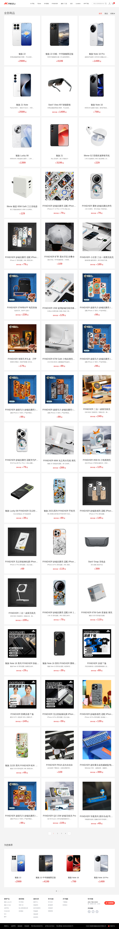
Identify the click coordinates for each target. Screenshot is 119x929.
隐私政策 (20, 926)
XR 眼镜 (46, 3)
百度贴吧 (50, 908)
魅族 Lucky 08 (7, 902)
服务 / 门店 (64, 3)
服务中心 (35, 902)
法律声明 (13, 926)
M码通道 (21, 911)
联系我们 (65, 905)
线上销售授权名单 (23, 908)
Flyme (39, 3)
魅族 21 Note (7, 905)
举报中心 (6, 926)
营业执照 (26, 926)
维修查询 (35, 905)
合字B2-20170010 (49, 926)
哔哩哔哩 (50, 911)
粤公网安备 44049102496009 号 (64, 926)
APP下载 (86, 3)
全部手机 (6, 908)
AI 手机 (32, 3)
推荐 (100, 13)
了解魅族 (65, 902)
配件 (5, 916)
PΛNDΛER (55, 3)
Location (78, 3)
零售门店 (21, 905)
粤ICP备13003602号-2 (37, 926)
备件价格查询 (36, 908)
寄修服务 (35, 911)
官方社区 (50, 902)
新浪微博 (50, 905)
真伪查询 (35, 917)
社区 (71, 3)
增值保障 (35, 914)
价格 (112, 13)
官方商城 (21, 902)
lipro (5, 914)
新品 (106, 13)
